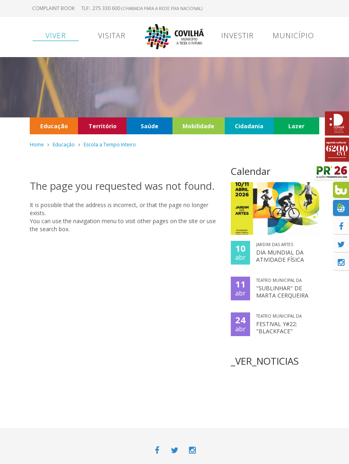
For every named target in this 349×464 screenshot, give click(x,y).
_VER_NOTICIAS (265, 361)
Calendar (251, 171)
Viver (55, 35)
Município (293, 35)
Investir (237, 35)
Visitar (111, 35)
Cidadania (249, 126)
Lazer (296, 126)
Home (37, 144)
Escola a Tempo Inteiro (110, 144)
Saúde (149, 126)
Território (102, 126)
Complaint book (53, 8)
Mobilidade (198, 126)
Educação (54, 126)
